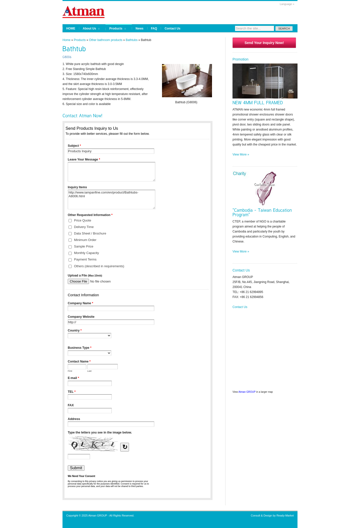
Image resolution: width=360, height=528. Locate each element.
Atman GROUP (247, 391)
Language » (287, 4)
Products (80, 40)
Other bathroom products (105, 40)
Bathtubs (132, 40)
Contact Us (239, 307)
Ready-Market (285, 515)
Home (66, 40)
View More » (240, 154)
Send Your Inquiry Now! (264, 43)
